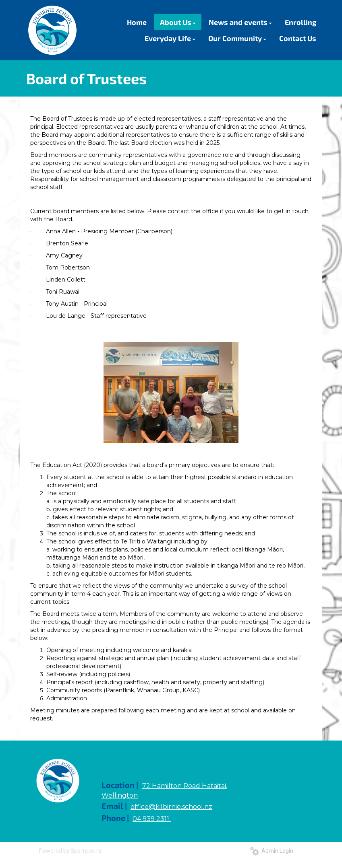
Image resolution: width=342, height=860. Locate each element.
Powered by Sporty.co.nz (70, 851)
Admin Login (271, 851)
